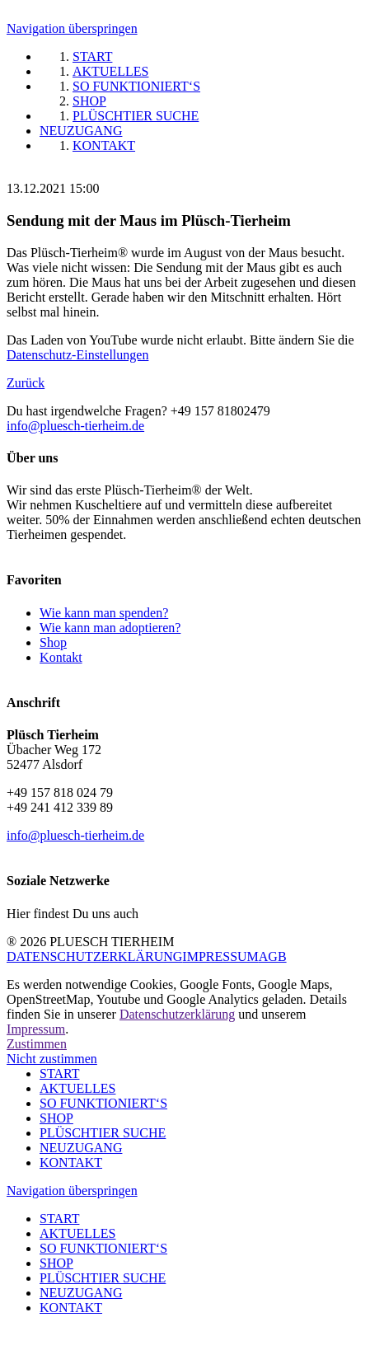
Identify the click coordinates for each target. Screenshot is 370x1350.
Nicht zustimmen (52, 1059)
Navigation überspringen (72, 28)
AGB (273, 956)
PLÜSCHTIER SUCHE (103, 1133)
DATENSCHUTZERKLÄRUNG (94, 956)
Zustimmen (37, 1044)
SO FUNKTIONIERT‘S (103, 1103)
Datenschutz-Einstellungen (77, 355)
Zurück (25, 383)
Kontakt (61, 657)
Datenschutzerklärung (177, 1014)
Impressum (36, 1029)
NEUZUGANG (81, 1148)
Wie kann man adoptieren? (110, 628)
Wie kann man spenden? (104, 613)
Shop (53, 642)
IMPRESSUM (220, 956)
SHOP (56, 1118)
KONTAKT (71, 1162)
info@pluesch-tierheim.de (75, 426)
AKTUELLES (77, 1088)
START (59, 1073)
